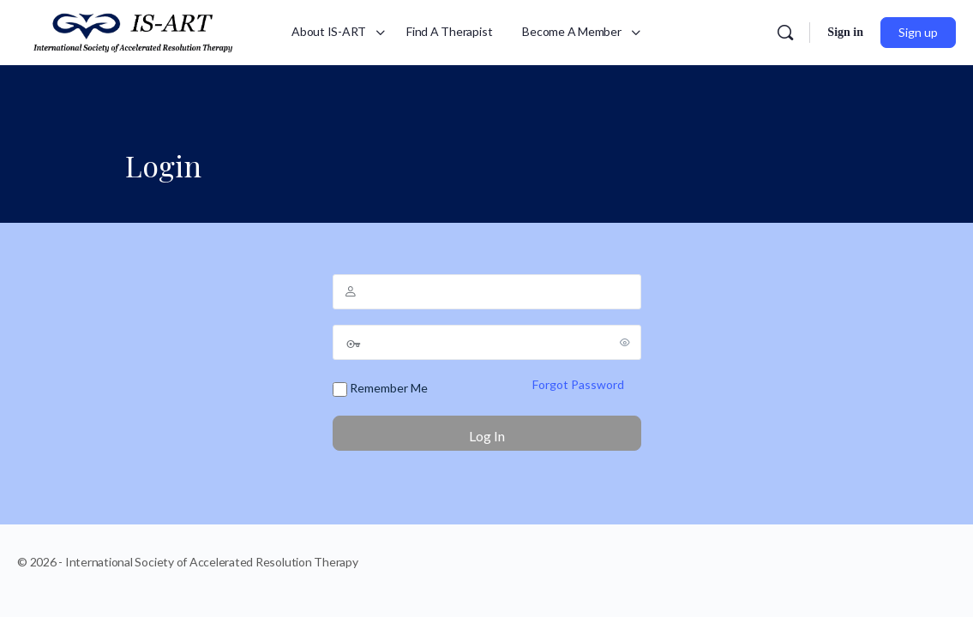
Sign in (845, 32)
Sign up (918, 32)
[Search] (785, 32)
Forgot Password (578, 384)
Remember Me (380, 388)
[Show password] (625, 342)
